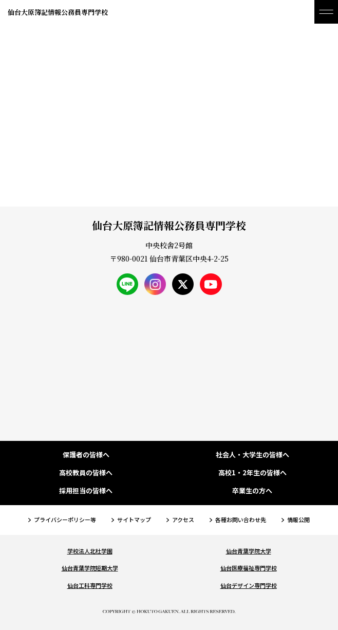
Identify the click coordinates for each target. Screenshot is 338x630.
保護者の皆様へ (86, 455)
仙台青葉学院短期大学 (90, 568)
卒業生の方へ (252, 491)
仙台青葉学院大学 (248, 551)
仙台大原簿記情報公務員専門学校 (58, 12)
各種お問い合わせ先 (240, 519)
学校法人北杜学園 (89, 551)
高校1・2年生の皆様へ (252, 473)
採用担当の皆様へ (85, 491)
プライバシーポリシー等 (65, 519)
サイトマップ (134, 519)
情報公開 (298, 519)
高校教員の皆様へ (85, 473)
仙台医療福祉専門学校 (248, 568)
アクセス (183, 519)
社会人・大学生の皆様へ (252, 455)
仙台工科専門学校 (89, 585)
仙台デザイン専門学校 (248, 585)
